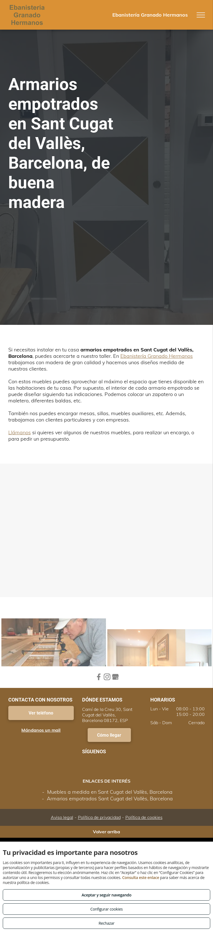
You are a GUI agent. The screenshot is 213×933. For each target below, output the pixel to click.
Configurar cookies (106, 909)
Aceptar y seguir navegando (106, 895)
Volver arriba (106, 831)
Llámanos (19, 432)
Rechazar (106, 923)
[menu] (201, 15)
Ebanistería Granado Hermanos (156, 356)
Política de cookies (144, 817)
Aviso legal (62, 817)
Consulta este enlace (140, 877)
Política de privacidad (99, 817)
